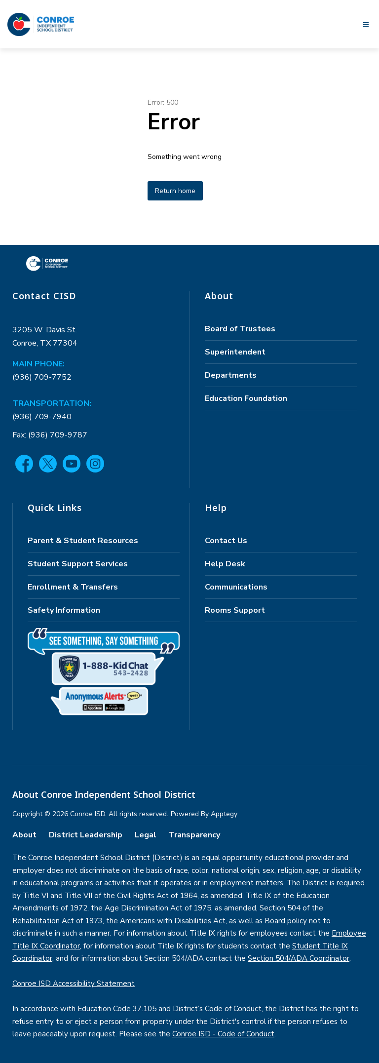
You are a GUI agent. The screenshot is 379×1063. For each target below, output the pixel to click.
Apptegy (224, 814)
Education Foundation (246, 398)
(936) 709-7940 (42, 416)
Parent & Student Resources (83, 540)
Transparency (194, 834)
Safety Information (64, 610)
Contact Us (226, 540)
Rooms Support (235, 610)
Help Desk (225, 563)
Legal (145, 834)
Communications (236, 587)
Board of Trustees (240, 328)
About (24, 834)
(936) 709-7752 (42, 377)
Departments (231, 375)
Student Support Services (78, 563)
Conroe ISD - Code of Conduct (223, 1034)
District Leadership (85, 834)
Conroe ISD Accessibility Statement (73, 983)
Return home (175, 191)
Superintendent (235, 352)
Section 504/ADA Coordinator (298, 958)
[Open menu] (366, 24)
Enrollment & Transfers (73, 587)
